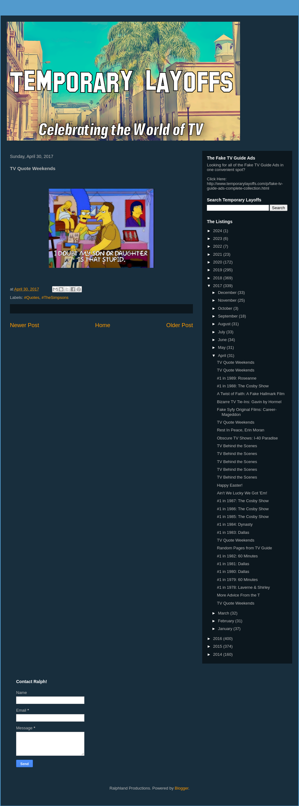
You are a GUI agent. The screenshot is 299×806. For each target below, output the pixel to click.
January (226, 628)
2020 (218, 262)
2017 (218, 285)
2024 (218, 230)
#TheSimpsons (55, 297)
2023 (218, 238)
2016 (218, 638)
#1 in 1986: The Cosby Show (243, 509)
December (228, 292)
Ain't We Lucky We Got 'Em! (242, 493)
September (228, 316)
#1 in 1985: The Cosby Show (243, 516)
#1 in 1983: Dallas (233, 532)
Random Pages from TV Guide (244, 548)
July (222, 332)
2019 (218, 270)
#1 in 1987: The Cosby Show (243, 500)
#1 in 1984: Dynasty (234, 524)
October (226, 308)
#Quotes (31, 297)
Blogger (181, 788)
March (224, 613)
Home (102, 325)
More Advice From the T (238, 595)
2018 (218, 278)
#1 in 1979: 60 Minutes (237, 579)
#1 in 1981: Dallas (233, 563)
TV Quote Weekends (235, 362)
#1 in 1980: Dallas (233, 571)
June (223, 339)
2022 (218, 246)
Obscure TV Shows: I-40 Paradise (247, 438)
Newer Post (24, 325)
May (222, 347)
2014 (218, 654)
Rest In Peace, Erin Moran (240, 430)
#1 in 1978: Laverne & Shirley (243, 587)
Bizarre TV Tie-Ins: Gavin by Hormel (249, 401)
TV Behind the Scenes (237, 446)
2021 (218, 254)
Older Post (179, 325)
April (222, 355)
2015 (218, 646)
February (226, 621)
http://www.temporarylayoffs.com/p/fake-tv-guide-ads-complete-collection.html (245, 186)
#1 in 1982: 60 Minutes (237, 556)
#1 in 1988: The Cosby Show (243, 386)
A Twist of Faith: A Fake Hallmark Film (250, 393)
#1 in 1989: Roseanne (236, 378)
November (228, 300)
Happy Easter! (229, 485)
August (225, 324)
